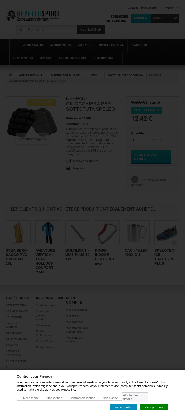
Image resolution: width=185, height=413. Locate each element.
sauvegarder (123, 407)
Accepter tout (154, 407)
